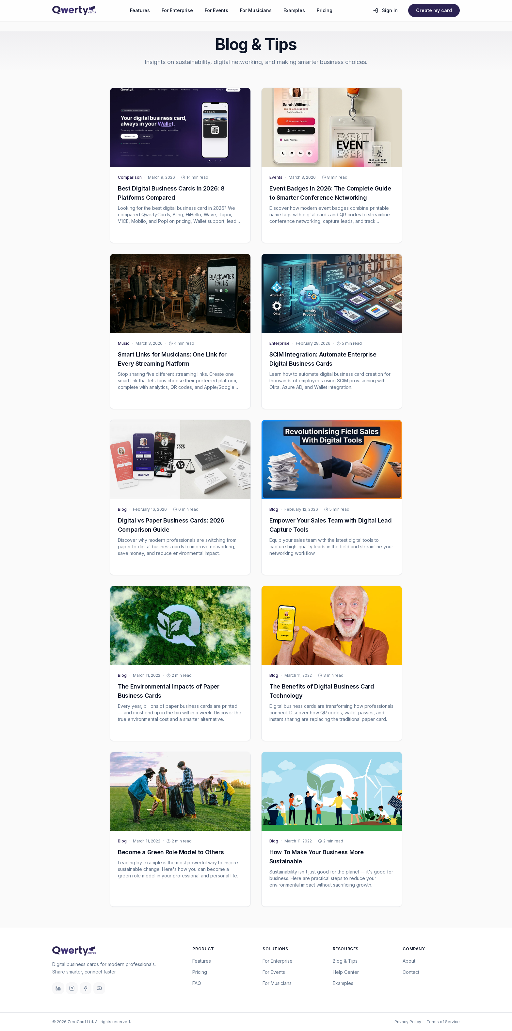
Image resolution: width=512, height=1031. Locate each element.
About (409, 961)
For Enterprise (177, 10)
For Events (216, 10)
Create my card (434, 10)
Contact (411, 972)
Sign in (385, 10)
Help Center (346, 972)
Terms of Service (443, 1021)
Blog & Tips (345, 961)
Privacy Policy (407, 1021)
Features (140, 10)
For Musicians (256, 10)
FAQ (196, 983)
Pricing (324, 10)
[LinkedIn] (58, 988)
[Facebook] (85, 988)
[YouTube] (99, 988)
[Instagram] (72, 988)
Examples (294, 10)
